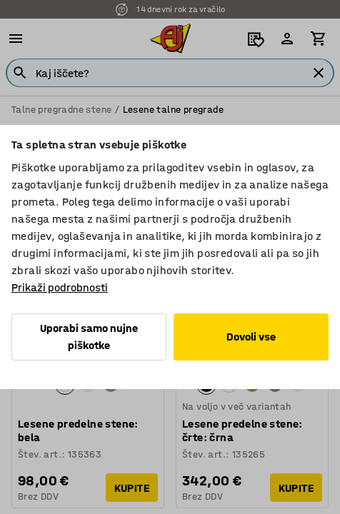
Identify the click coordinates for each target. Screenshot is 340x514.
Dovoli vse (251, 336)
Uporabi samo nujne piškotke (89, 336)
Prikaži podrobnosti (59, 287)
